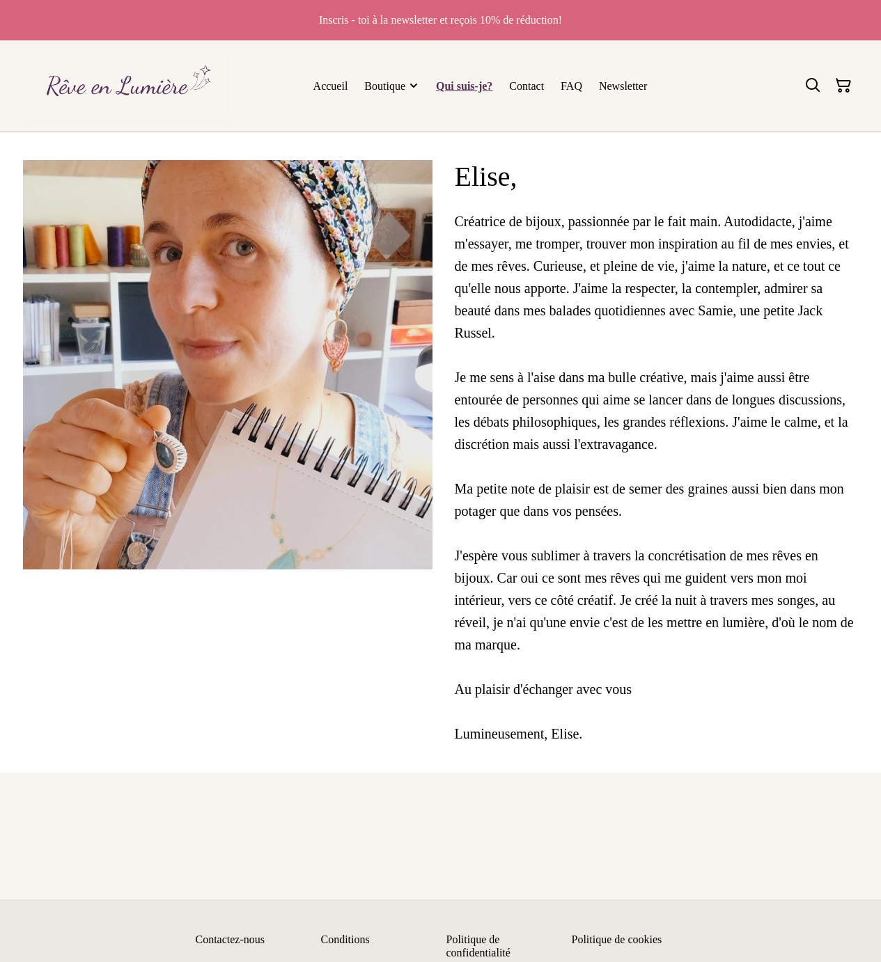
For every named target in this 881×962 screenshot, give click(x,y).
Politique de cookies (617, 939)
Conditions (345, 939)
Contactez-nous (230, 939)
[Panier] (843, 85)
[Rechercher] (812, 85)
